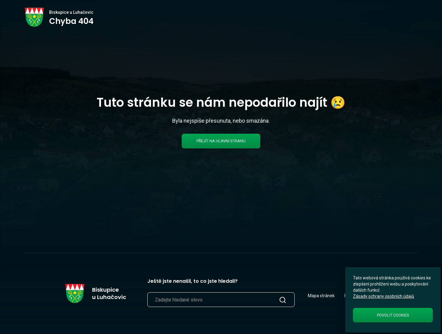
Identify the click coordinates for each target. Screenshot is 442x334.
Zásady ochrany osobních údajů (383, 296)
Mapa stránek (321, 295)
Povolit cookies (393, 315)
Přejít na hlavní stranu (221, 141)
